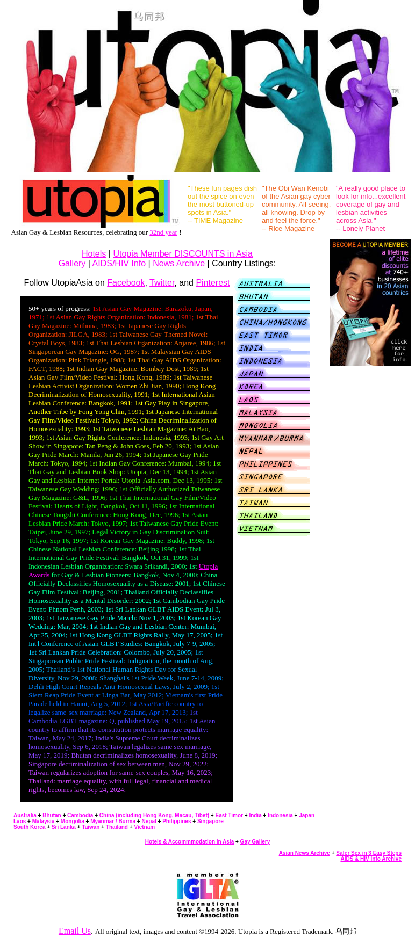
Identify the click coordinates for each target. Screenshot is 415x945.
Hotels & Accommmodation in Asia (189, 842)
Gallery (72, 263)
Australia (25, 815)
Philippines (176, 821)
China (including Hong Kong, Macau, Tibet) (154, 815)
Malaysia (43, 821)
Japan (306, 815)
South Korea (29, 827)
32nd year (163, 232)
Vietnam (144, 827)
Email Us (75, 930)
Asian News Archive (304, 853)
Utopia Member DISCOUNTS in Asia (183, 253)
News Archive (179, 263)
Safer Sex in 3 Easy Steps (369, 853)
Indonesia (280, 815)
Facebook (126, 282)
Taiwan (90, 827)
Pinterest (213, 282)
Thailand (117, 827)
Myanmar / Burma (112, 821)
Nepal (148, 821)
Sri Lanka (64, 827)
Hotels (94, 253)
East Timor (229, 815)
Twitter (161, 282)
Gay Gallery (255, 842)
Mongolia (72, 821)
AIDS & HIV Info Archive (371, 859)
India (255, 815)
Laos (19, 821)
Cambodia (80, 815)
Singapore (210, 821)
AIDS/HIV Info (119, 263)
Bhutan (51, 815)
